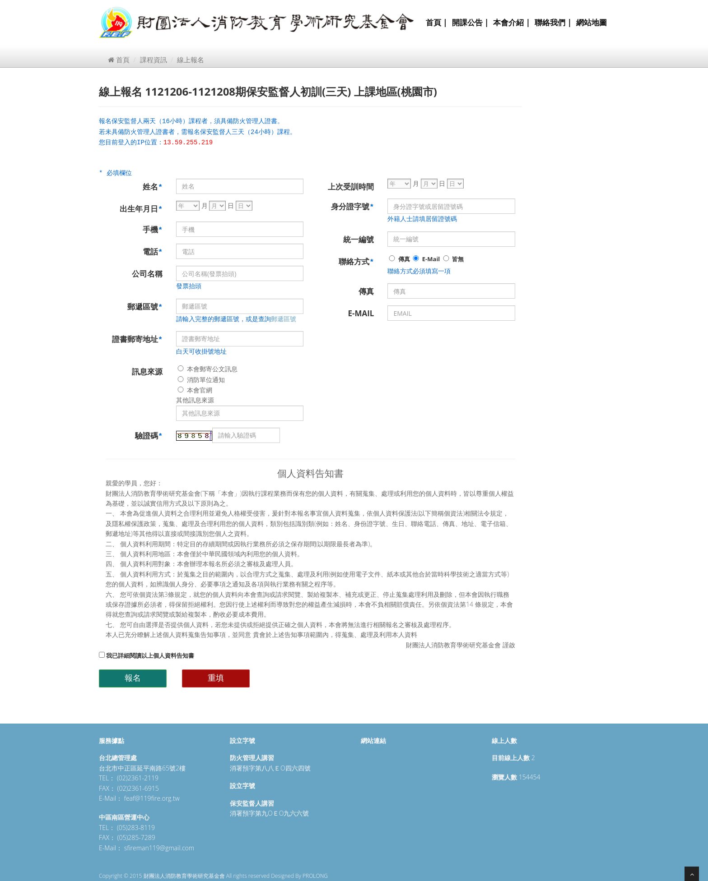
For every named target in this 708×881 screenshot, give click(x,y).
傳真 (398, 259)
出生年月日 (141, 208)
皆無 (453, 259)
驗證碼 (149, 435)
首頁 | (436, 22)
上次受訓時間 (351, 186)
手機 (153, 229)
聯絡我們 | (553, 22)
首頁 (119, 59)
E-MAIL (361, 313)
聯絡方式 (356, 261)
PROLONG (315, 876)
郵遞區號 (145, 306)
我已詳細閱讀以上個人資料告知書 (146, 655)
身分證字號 (352, 206)
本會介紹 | (511, 22)
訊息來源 (147, 371)
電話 (153, 251)
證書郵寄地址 (137, 339)
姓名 (153, 186)
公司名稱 (147, 273)
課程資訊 (153, 59)
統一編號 (358, 239)
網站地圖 (591, 22)
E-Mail (425, 259)
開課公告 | (470, 22)
